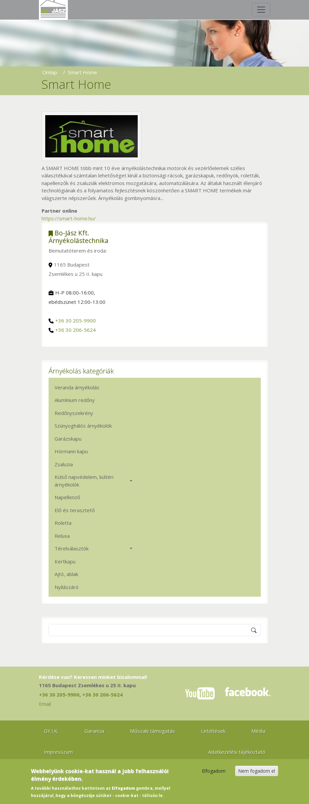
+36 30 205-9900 (75, 320)
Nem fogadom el (256, 774)
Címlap (49, 72)
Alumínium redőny (75, 400)
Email (45, 704)
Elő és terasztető (75, 510)
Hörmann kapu (71, 451)
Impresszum (58, 751)
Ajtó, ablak (66, 574)
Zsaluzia (64, 464)
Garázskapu (68, 438)
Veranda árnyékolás (77, 387)
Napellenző (67, 497)
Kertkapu (65, 561)
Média (258, 730)
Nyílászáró (66, 587)
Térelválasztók (71, 548)
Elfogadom (214, 774)
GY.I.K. (51, 730)
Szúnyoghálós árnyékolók (83, 425)
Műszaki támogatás (152, 730)
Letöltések (213, 730)
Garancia (94, 730)
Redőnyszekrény (74, 413)
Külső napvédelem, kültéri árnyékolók (84, 481)
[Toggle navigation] (261, 9)
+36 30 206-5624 (75, 329)
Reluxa (62, 535)
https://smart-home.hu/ (69, 218)
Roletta (63, 522)
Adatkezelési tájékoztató (236, 751)
